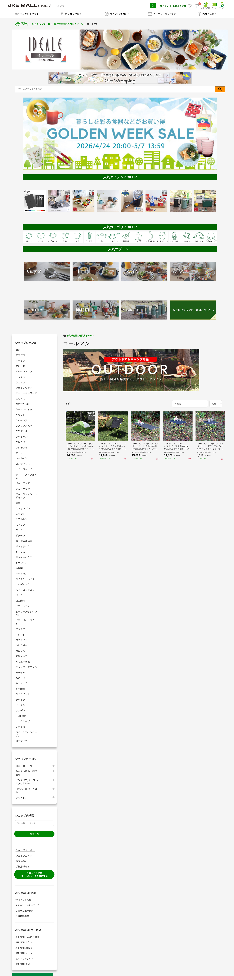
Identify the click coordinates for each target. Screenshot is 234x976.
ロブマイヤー (23, 739)
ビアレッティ (23, 604)
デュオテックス (24, 544)
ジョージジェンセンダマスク (26, 494)
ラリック (20, 697)
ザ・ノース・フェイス (26, 474)
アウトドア (21, 796)
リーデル (20, 703)
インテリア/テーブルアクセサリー (27, 780)
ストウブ (20, 523)
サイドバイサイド (25, 467)
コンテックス (23, 462)
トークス (20, 550)
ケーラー (20, 451)
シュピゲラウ (23, 487)
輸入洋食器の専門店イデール (68, 22)
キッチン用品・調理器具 (26, 771)
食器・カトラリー (25, 764)
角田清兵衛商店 (24, 539)
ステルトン (21, 517)
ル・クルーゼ (23, 719)
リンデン (20, 708)
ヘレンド (20, 632)
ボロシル (20, 649)
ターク (19, 528)
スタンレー (21, 512)
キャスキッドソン (25, 407)
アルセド (20, 364)
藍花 (18, 348)
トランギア (21, 561)
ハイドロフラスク (25, 588)
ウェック (20, 380)
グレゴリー (21, 440)
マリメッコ (21, 654)
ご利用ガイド (23, 864)
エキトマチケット (24, 957)
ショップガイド (24, 853)
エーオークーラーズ (26, 391)
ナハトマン (21, 571)
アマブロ (20, 353)
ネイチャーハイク (25, 577)
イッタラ (20, 375)
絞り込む (34, 832)
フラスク (20, 627)
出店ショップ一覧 (41, 22)
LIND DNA (21, 714)
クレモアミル (23, 445)
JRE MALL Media (24, 946)
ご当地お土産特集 (24, 909)
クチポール (21, 429)
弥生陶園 (20, 687)
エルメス (20, 397)
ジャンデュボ (23, 481)
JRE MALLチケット (25, 940)
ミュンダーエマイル (26, 665)
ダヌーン (20, 533)
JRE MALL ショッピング (21, 22)
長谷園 (19, 566)
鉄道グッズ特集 (23, 898)
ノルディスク (23, 582)
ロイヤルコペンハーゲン (26, 732)
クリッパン (22, 435)
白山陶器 (20, 599)
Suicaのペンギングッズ (27, 903)
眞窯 (18, 501)
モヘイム (20, 670)
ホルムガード (23, 643)
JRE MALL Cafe (23, 962)
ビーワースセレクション (26, 611)
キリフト (20, 413)
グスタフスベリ (24, 424)
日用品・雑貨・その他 (26, 788)
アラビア (20, 358)
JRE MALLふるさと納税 (27, 935)
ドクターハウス (24, 555)
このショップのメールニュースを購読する (34, 873)
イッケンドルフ (24, 369)
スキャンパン (23, 506)
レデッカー (21, 725)
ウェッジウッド (24, 386)
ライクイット (23, 692)
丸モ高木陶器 (23, 660)
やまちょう (21, 681)
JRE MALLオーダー (25, 951)
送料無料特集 (22, 914)
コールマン (21, 456)
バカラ (19, 593)
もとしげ (20, 676)
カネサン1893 (23, 402)
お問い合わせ (23, 859)
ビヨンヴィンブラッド (26, 620)
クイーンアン (23, 418)
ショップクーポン (25, 848)
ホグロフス (21, 638)
